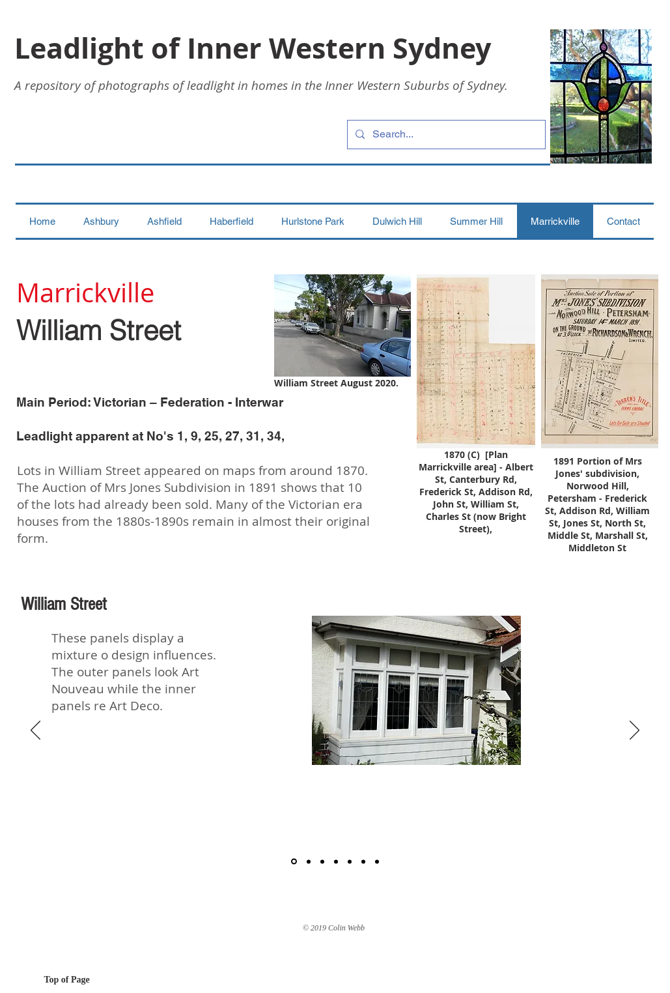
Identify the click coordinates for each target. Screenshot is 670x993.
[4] (336, 861)
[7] (377, 861)
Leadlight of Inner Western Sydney (252, 48)
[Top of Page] (90, 980)
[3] (322, 861)
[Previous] (35, 731)
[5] (350, 861)
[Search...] (445, 135)
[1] (294, 862)
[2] (309, 861)
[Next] (634, 731)
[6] (363, 861)
